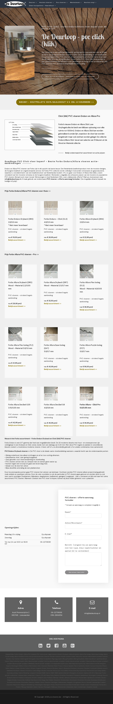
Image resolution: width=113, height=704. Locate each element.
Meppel (23, 685)
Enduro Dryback (63, 654)
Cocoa (92, 666)
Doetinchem (65, 680)
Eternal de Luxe (92, 671)
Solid (87, 666)
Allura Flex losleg (85, 654)
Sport (61, 668)
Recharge (15, 666)
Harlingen (54, 682)
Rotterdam (76, 685)
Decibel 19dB (41, 673)
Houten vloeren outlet (68, 656)
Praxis (53, 685)
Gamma (31, 682)
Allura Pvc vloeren (81, 656)
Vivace (66, 666)
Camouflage (37, 671)
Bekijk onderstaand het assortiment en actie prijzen (85, 153)
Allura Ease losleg (97, 654)
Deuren (32, 2)
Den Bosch (34, 680)
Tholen (18, 687)
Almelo (61, 678)
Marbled (50, 666)
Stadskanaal (94, 685)
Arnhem (97, 678)
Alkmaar (55, 678)
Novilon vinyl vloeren (13, 659)
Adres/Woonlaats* (73, 523)
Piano (104, 666)
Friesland (77, 675)
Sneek (82, 685)
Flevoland (69, 675)
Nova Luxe (56, 671)
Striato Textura (47, 668)
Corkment (93, 668)
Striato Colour (25, 668)
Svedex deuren (12, 663)
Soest (87, 685)
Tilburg (23, 687)
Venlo (35, 687)
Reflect (21, 666)
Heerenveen (62, 682)
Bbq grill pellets (68, 659)
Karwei (89, 682)
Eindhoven (101, 680)
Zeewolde (70, 687)
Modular (55, 668)
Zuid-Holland (48, 678)
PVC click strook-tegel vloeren (47, 654)
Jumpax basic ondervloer (26, 675)
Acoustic (80, 668)
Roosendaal (67, 685)
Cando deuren (70, 661)
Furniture (29, 671)
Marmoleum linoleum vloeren (97, 656)
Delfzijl (28, 680)
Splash (71, 666)
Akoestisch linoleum (70, 668)
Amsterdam (83, 678)
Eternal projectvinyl (79, 671)
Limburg (99, 675)
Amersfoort (74, 678)
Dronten (87, 680)
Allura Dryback (74, 654)
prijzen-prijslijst (38, 661)
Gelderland (84, 675)
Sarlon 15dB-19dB (52, 673)
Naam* (68, 512)
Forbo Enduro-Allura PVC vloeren (25, 654)
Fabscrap (98, 673)
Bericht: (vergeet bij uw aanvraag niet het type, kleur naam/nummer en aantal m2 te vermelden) (83, 548)
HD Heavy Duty (49, 675)
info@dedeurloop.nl (92, 613)
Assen (103, 678)
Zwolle (95, 687)
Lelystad (9, 685)
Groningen (92, 675)
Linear (17, 668)
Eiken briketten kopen (17, 661)
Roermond (59, 685)
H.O (25, 4)
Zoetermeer (82, 687)
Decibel (86, 668)
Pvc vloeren (61, 2)
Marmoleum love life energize (95, 663)
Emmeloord (11, 682)
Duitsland (94, 680)
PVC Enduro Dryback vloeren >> (17, 451)
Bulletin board (102, 668)
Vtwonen (44, 666)
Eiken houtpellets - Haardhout (41, 5)
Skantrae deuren (91, 661)
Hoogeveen (77, 682)
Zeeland (40, 678)
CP (42, 675)
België (9, 680)
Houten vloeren (45, 2)
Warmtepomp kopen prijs (77, 663)
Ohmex (22, 671)
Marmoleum (75, 2)
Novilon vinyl (89, 2)
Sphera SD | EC (89, 673)
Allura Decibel (19, 656)
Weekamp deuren (34, 663)
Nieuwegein (39, 685)
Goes (42, 682)
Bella (66, 671)
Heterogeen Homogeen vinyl (30, 659)
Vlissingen (47, 687)
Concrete (98, 666)
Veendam (30, 687)
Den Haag (42, 680)
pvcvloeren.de (55, 697)
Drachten (81, 680)
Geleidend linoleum (13, 671)
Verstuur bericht (76, 572)
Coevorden (21, 680)
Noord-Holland (18, 678)
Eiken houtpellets (45, 659)
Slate (7, 668)
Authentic (81, 666)
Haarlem (47, 682)
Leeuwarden (96, 682)
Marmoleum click (34, 666)
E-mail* (68, 534)
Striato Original (36, 668)
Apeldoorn (91, 678)
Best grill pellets (79, 659)
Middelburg (30, 685)
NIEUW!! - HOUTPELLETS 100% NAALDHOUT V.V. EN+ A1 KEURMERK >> (56, 102)
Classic (38, 675)
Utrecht (34, 678)
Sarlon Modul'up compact (27, 673)
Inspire (8, 666)
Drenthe (62, 675)
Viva (62, 671)
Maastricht (16, 685)
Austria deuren (49, 661)
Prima (70, 671)
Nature (57, 675)
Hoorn (84, 682)
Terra (75, 666)
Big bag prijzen (57, 659)
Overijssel (27, 678)
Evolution (80, 673)
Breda (14, 680)
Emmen (18, 682)
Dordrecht (73, 680)
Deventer (57, 680)
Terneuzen (102, 685)
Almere (67, 678)
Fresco (60, 666)
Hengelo (69, 682)
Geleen (37, 682)
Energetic (73, 673)
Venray (40, 687)
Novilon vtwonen (47, 671)
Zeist (75, 687)
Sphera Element (64, 673)
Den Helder (49, 680)
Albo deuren (29, 661)
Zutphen (89, 687)
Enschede (25, 682)
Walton (12, 668)
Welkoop (54, 687)
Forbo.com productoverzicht (34, 656)
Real (55, 666)
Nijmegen (47, 685)
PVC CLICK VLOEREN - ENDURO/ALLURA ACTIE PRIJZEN (70, 76)
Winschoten (62, 687)
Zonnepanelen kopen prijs (59, 663)
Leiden (103, 682)
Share (26, 666)
